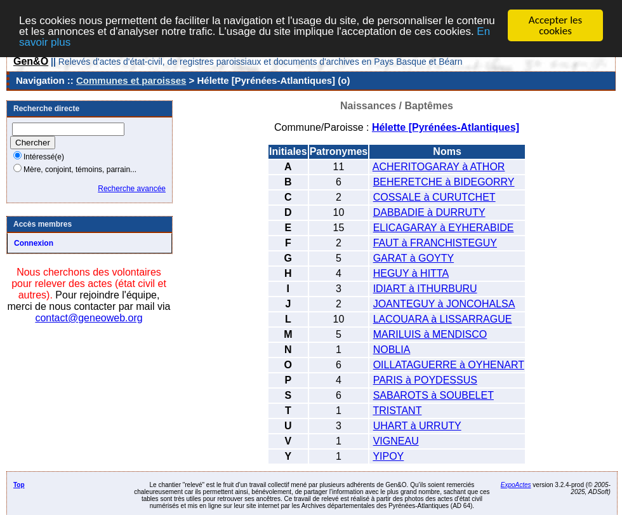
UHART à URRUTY (417, 425)
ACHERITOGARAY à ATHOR (439, 166)
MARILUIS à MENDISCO (430, 334)
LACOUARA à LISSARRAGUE (442, 319)
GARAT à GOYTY (413, 258)
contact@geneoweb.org (88, 317)
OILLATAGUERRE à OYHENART (448, 364)
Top (19, 484)
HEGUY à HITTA (411, 273)
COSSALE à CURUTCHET (434, 197)
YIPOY (388, 456)
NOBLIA (392, 349)
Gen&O (30, 61)
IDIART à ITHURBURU (425, 288)
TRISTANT (397, 410)
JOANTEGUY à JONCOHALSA (444, 303)
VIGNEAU (396, 441)
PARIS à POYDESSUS (425, 380)
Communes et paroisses (131, 80)
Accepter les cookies (555, 25)
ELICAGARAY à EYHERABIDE (443, 227)
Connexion (33, 243)
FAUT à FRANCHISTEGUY (435, 242)
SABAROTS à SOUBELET (433, 395)
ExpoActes (516, 484)
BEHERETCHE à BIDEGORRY (444, 182)
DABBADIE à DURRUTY (429, 212)
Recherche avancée (132, 188)
